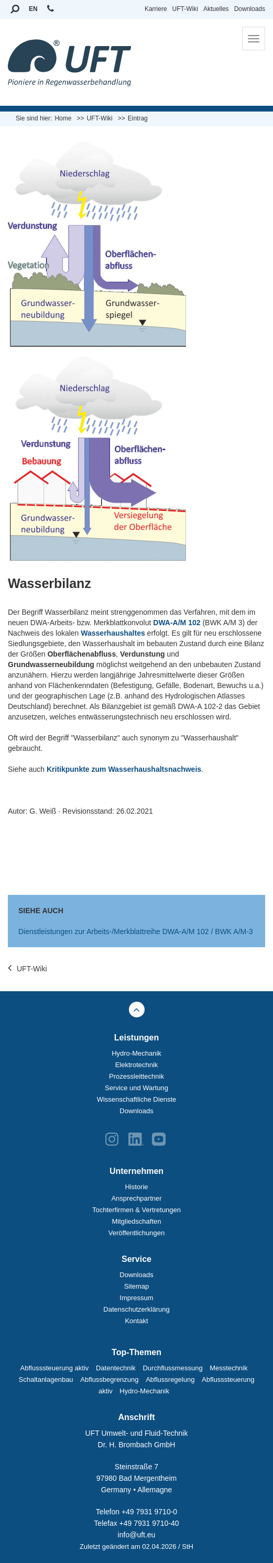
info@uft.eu (137, 1535)
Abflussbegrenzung (109, 1379)
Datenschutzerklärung (136, 1309)
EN (33, 9)
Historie (136, 1187)
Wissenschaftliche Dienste (137, 1099)
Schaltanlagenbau (46, 1379)
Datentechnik (116, 1368)
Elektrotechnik (136, 1065)
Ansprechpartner (136, 1198)
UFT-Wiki (185, 9)
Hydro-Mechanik (136, 1053)
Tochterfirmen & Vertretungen (136, 1210)
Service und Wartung (136, 1088)
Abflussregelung (170, 1379)
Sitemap (136, 1286)
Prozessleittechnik (136, 1076)
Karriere (156, 9)
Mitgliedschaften (136, 1221)
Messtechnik (228, 1368)
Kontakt (136, 1321)
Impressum (136, 1298)
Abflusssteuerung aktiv (54, 1368)
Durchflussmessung (172, 1368)
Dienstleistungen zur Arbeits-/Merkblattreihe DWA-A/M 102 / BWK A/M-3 (135, 931)
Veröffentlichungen (136, 1233)
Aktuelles (216, 9)
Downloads (249, 9)
